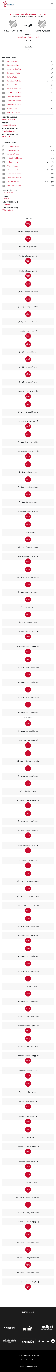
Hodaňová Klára (13, 85)
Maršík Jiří (6, 198)
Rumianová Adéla (13, 73)
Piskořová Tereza (13, 112)
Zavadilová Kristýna (14, 93)
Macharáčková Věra (9, 137)
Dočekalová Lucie (14, 182)
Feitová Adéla (12, 77)
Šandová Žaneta (13, 150)
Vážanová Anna (12, 108)
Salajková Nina (13, 162)
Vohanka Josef (8, 210)
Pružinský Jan (22, 37)
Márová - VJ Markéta (15, 158)
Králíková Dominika (14, 174)
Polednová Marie (13, 65)
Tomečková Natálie (14, 97)
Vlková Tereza (12, 166)
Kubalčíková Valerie (14, 89)
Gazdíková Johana (8, 131)
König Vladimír (8, 204)
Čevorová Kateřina (14, 69)
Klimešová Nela (13, 61)
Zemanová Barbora (14, 101)
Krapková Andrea (8, 119)
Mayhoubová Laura (14, 178)
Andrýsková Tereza (14, 105)
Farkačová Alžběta (14, 81)
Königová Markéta (14, 146)
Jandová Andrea (13, 154)
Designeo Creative (31, 1366)
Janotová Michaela (9, 125)
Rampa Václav (8, 192)
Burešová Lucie (13, 170)
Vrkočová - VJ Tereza (14, 186)
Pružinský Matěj (33, 37)
